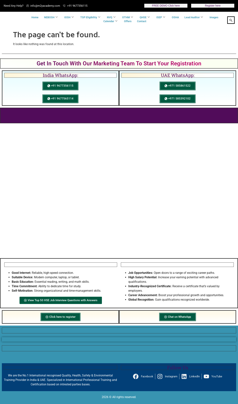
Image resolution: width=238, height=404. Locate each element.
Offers (127, 21)
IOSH (69, 17)
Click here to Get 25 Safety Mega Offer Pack (119, 115)
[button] (7, 248)
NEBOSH (51, 17)
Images (214, 17)
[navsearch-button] (231, 20)
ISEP (160, 17)
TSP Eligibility (90, 17)
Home (34, 17)
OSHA (175, 17)
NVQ (111, 17)
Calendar (110, 21)
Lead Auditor (193, 17)
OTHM (127, 17)
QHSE (145, 17)
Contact (141, 21)
